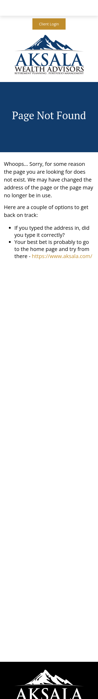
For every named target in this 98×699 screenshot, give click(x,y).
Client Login (49, 23)
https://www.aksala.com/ (62, 256)
